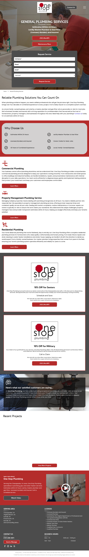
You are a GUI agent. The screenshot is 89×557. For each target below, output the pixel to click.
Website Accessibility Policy (67, 552)
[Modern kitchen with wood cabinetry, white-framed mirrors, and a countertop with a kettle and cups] (55, 451)
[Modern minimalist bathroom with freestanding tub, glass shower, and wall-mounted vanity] (14, 451)
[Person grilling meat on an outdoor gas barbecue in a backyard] (34, 451)
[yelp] (14, 546)
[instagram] (8, 546)
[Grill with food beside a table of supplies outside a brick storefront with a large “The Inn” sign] (75, 451)
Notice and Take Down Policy (53, 552)
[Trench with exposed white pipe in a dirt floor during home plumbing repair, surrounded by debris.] (34, 430)
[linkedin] (11, 546)
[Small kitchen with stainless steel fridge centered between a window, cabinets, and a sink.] (75, 430)
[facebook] (5, 546)
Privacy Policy (18, 552)
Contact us (78, 114)
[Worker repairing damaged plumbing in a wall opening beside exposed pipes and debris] (55, 430)
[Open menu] (84, 7)
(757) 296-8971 (9, 538)
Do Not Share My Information (30, 552)
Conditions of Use (42, 552)
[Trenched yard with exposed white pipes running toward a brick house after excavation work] (14, 430)
